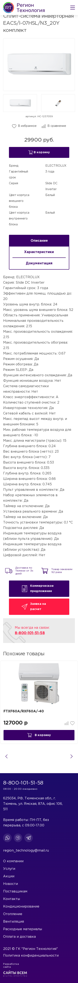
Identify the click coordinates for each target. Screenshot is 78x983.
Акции (8, 876)
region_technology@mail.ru (26, 850)
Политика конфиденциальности (31, 955)
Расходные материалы (22, 929)
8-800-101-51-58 (30, 633)
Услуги (9, 868)
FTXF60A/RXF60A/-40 (24, 711)
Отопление (12, 914)
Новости (10, 884)
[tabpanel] (39, 683)
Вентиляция (13, 921)
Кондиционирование (21, 906)
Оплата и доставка (19, 936)
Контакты (11, 899)
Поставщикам (15, 891)
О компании (13, 861)
